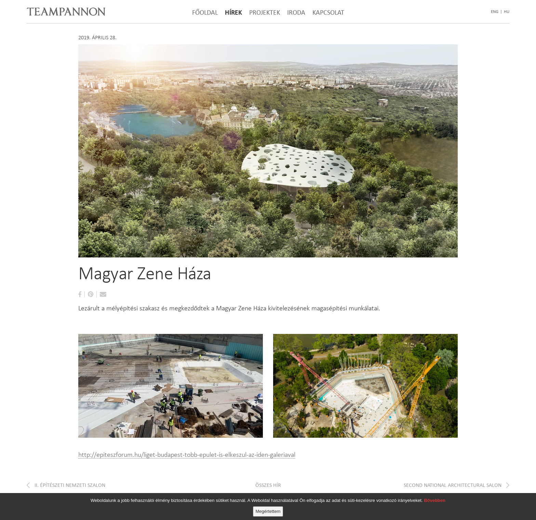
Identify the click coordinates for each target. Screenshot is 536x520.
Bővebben (434, 500)
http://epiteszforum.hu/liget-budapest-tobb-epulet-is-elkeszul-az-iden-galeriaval (186, 454)
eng (494, 11)
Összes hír (268, 485)
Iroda (296, 12)
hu (506, 11)
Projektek (264, 12)
